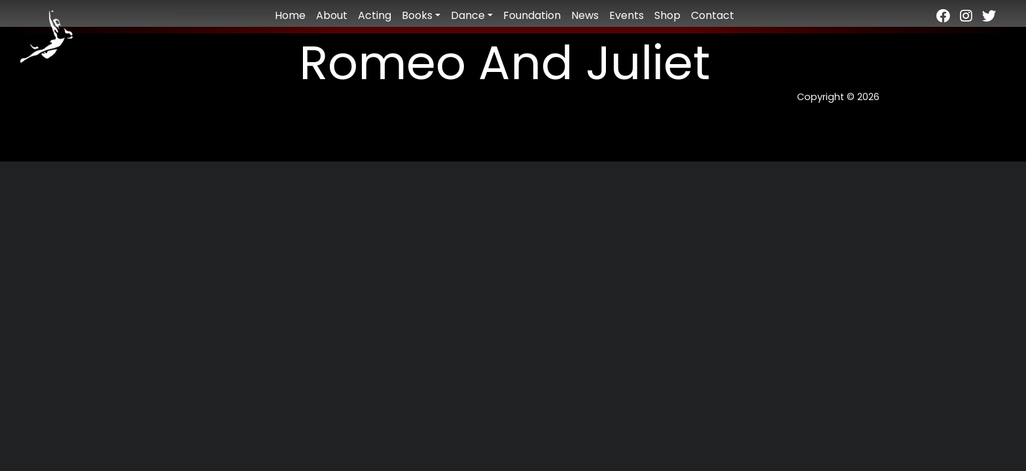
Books (417, 15)
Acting (374, 15)
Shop (667, 15)
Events (626, 15)
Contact (712, 15)
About (331, 15)
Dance (468, 15)
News (585, 15)
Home (290, 15)
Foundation (532, 15)
